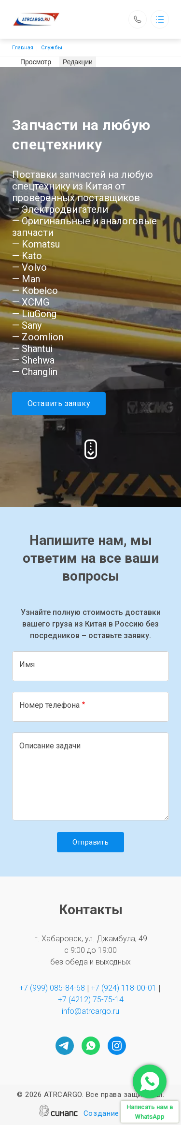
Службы (51, 47)
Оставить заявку (59, 403)
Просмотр (37, 62)
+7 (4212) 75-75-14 (91, 999)
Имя (27, 664)
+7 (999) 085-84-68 (52, 988)
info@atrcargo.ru (90, 1011)
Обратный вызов (137, 19)
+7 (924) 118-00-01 (123, 988)
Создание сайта (113, 1114)
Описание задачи (50, 745)
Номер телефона (49, 705)
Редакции (78, 62)
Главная (22, 47)
